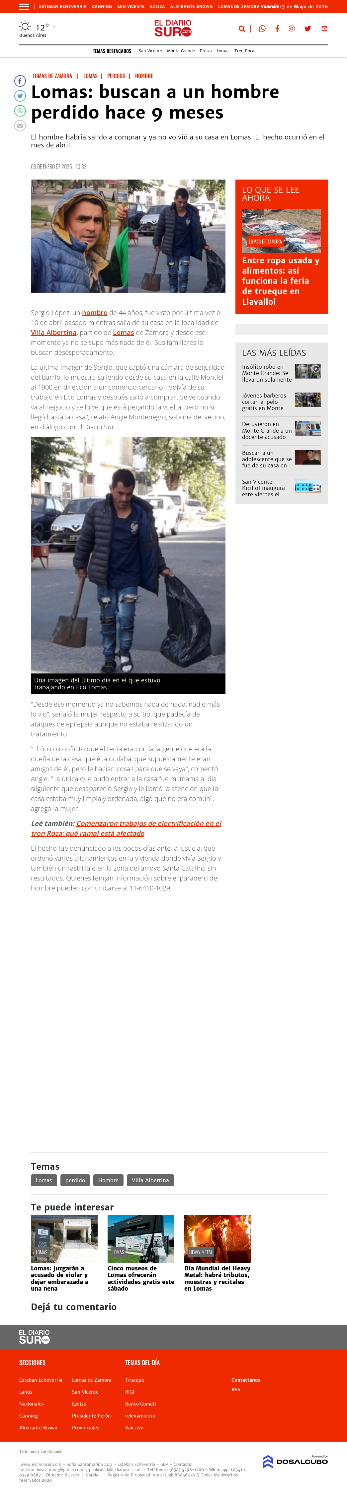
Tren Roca (244, 50)
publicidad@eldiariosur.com (115, 1469)
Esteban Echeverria (63, 7)
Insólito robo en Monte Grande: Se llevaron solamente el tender (267, 376)
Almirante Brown (191, 7)
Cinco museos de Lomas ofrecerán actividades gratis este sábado (141, 1278)
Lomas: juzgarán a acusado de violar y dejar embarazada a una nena (59, 1278)
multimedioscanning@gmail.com (51, 1469)
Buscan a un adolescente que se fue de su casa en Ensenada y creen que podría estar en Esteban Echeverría (267, 469)
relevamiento (140, 1416)
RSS (235, 1390)
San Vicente (131, 7)
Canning (102, 7)
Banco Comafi (140, 1404)
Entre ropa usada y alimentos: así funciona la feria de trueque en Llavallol (280, 281)
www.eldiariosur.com (41, 1464)
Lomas (223, 50)
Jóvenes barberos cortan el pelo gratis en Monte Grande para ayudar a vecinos (267, 408)
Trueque (134, 1380)
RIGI (129, 1392)
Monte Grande (181, 50)
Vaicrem (134, 1428)
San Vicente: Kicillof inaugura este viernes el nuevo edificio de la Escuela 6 (264, 494)
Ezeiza (157, 7)
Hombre (108, 1180)
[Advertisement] (179, 944)
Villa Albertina (54, 332)
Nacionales (31, 1404)
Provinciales (85, 1428)
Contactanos (245, 1380)
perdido (75, 1180)
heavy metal (201, 1252)
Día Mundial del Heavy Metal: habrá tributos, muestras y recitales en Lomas (217, 1278)
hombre (95, 312)
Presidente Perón (91, 1416)
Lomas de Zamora (239, 7)
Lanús (26, 1392)
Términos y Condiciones (40, 1451)
